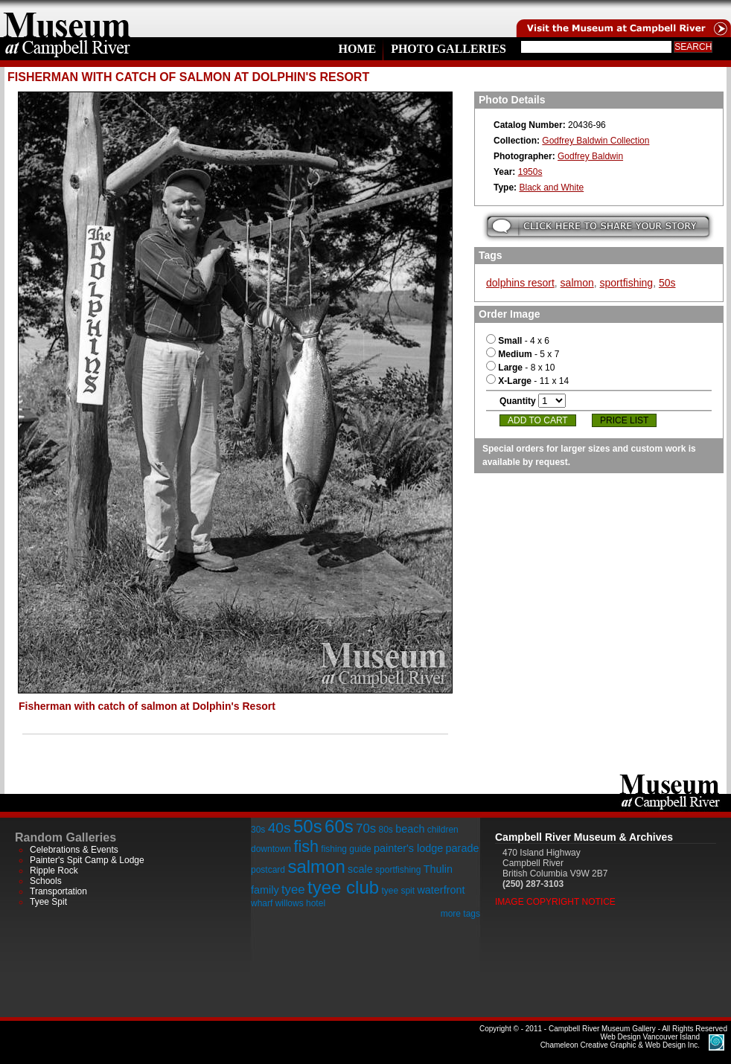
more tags (460, 913)
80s (385, 829)
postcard (268, 870)
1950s (530, 172)
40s (279, 828)
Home (357, 48)
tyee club (343, 887)
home (67, 18)
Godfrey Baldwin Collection (595, 140)
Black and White (551, 187)
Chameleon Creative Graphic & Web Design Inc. (620, 1041)
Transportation (58, 891)
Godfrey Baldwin (590, 156)
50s (667, 283)
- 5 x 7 (522, 354)
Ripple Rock (54, 870)
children (443, 829)
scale (360, 869)
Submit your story (598, 226)
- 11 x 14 (527, 381)
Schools (46, 881)
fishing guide (346, 849)
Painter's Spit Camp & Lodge (87, 860)
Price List (624, 420)
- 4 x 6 (517, 341)
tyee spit (398, 890)
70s (366, 828)
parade (462, 848)
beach (409, 829)
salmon (577, 283)
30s (258, 829)
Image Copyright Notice (555, 902)
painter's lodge (408, 848)
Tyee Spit (48, 902)
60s (339, 826)
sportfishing (627, 283)
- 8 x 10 (520, 367)
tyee (293, 889)
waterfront (441, 890)
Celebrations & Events (74, 850)
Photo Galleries (448, 48)
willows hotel (300, 903)
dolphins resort (520, 283)
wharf (261, 903)
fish (306, 846)
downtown (271, 849)
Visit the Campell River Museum (622, 18)
